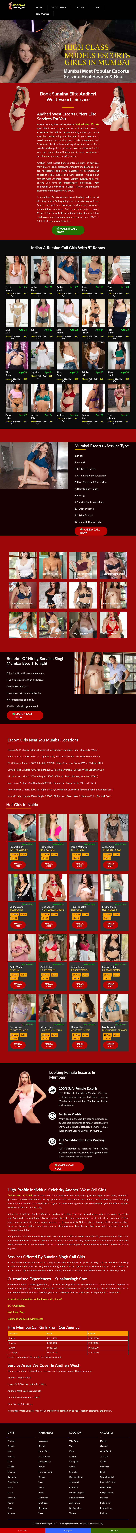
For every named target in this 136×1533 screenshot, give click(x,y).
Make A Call (18, 865)
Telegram (68, 1530)
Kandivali (12, 1497)
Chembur (73, 1487)
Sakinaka (73, 1471)
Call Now (22, 1530)
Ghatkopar (43, 1502)
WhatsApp (113, 1530)
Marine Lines (106, 1508)
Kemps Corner (107, 1492)
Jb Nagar (104, 1456)
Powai (10, 1502)
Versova (11, 1513)
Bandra (11, 1446)
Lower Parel (44, 1451)
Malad (10, 1492)
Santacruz (12, 1477)
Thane (96, 7)
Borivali (42, 1446)
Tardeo (72, 1513)
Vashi (41, 1482)
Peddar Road (106, 1487)
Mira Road (43, 1497)
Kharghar (73, 1461)
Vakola (103, 1461)
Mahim (11, 1466)
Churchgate (13, 1482)
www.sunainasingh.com (45, 1523)
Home (39, 7)
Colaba (42, 1477)
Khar (10, 1461)
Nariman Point (45, 1471)
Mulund (103, 1513)
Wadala (11, 1456)
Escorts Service (59, 7)
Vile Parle (73, 1441)
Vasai (41, 1513)
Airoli (41, 1492)
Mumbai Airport (76, 1492)
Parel (102, 1471)
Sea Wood (74, 1482)
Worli (10, 1487)
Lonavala (104, 1497)
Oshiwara (104, 1466)
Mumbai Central (107, 1482)
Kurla (71, 1451)
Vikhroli (11, 1471)
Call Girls (80, 7)
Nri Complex (75, 1508)
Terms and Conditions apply (91, 1523)
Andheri (11, 1441)
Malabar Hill (44, 1456)
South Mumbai (107, 1477)
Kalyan (72, 1466)
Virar (71, 1446)
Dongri (72, 1456)
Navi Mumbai (42, 13)
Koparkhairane (76, 1477)
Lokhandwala (45, 1461)
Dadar (10, 1508)
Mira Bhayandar (76, 1497)
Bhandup (43, 1508)
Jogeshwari (74, 1502)
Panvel (42, 1466)
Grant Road (105, 1451)
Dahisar (103, 1441)
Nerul (41, 1487)
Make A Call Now (67, 230)
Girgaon (104, 1446)
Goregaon (43, 1441)
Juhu (10, 1451)
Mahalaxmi (105, 1502)
